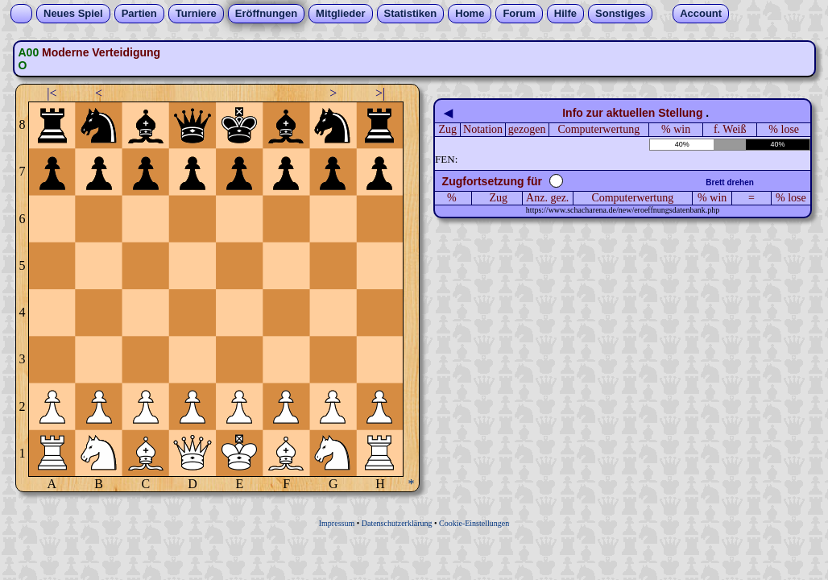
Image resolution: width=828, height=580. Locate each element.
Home (469, 13)
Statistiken (410, 13)
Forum (519, 13)
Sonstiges (620, 13)
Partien (139, 13)
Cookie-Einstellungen (474, 523)
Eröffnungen (266, 13)
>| (380, 93)
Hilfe (565, 13)
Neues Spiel (73, 13)
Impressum (336, 523)
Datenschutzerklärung (397, 523)
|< (51, 93)
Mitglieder (340, 13)
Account (701, 13)
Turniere (196, 13)
